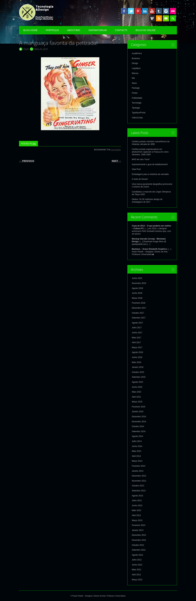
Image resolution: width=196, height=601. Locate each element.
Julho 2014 (137, 441)
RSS (159, 18)
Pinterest (138, 11)
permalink (116, 149)
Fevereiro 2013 (138, 525)
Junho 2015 (137, 387)
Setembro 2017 (138, 318)
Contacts (121, 30)
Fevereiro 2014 (138, 466)
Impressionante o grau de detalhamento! (150, 164)
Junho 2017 (137, 332)
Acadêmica (137, 53)
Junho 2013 (137, 505)
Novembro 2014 (139, 421)
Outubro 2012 (138, 545)
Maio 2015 (136, 392)
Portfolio (52, 30)
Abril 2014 (136, 456)
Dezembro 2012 (139, 535)
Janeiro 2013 (137, 530)
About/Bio (73, 30)
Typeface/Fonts (138, 112)
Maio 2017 (136, 337)
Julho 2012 (137, 560)
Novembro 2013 (139, 481)
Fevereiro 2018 (138, 303)
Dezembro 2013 (139, 476)
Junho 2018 (137, 293)
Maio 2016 (136, 362)
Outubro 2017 (138, 313)
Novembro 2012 (139, 540)
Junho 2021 (137, 278)
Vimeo (152, 18)
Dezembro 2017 (139, 308)
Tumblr (159, 11)
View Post (136, 169)
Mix (34, 143)
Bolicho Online (145, 30)
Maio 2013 (136, 510)
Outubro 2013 (138, 486)
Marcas (135, 73)
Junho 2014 (137, 446)
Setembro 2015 (138, 377)
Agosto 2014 (137, 436)
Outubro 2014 (138, 426)
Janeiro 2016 (137, 367)
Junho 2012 (137, 565)
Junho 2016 (137, 357)
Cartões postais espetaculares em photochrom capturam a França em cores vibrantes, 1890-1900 (150, 152)
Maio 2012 (136, 569)
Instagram (166, 11)
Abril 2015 (136, 397)
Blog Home (30, 30)
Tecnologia (136, 103)
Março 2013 (137, 520)
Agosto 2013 (137, 496)
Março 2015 (137, 402)
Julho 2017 (137, 327)
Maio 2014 (136, 451)
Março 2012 (137, 579)
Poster (135, 93)
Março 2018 (137, 298)
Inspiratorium (97, 30)
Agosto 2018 (137, 288)
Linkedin (145, 11)
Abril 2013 (136, 515)
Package (136, 88)
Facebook (124, 11)
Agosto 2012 (137, 555)
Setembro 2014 (138, 431)
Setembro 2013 (138, 491)
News (134, 83)
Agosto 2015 (137, 382)
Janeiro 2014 (137, 471)
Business (136, 58)
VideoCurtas (137, 117)
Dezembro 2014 (139, 416)
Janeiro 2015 (137, 411)
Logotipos (136, 68)
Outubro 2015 (138, 372)
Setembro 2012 (138, 550)
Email (166, 18)
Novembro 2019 (139, 283)
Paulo (26, 48)
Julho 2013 (137, 500)
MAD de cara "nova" (141, 159)
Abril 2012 (136, 574)
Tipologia (136, 108)
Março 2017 (137, 347)
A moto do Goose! (140, 179)
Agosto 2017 (137, 323)
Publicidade (137, 98)
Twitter (131, 11)
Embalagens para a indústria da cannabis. (150, 174)
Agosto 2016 (137, 352)
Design (135, 63)
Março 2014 (137, 461)
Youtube (152, 11)
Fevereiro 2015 (138, 407)
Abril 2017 (136, 342)
